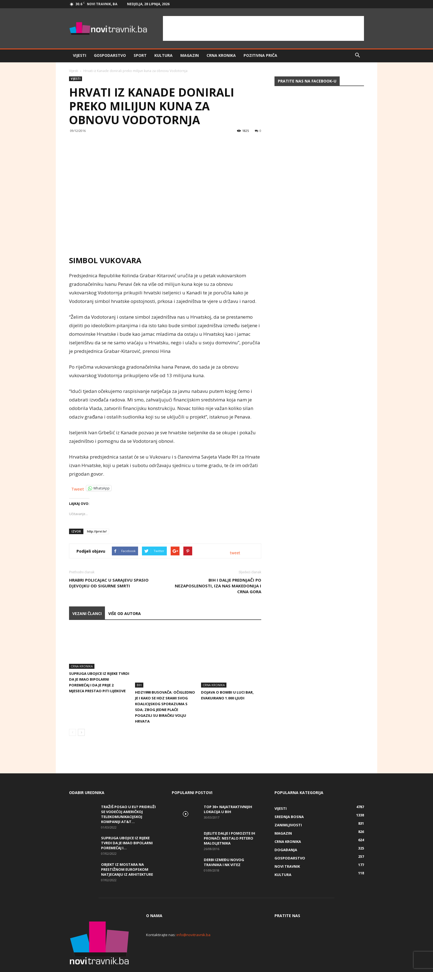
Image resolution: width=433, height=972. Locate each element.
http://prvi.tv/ (97, 531)
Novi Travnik (287, 847)
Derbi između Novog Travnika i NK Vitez (224, 843)
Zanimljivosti (288, 806)
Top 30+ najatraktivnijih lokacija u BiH (228, 790)
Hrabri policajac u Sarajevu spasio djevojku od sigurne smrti (109, 582)
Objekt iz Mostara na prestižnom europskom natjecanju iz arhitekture (127, 850)
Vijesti (79, 55)
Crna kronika (221, 55)
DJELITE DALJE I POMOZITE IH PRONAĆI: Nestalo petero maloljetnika (229, 819)
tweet (235, 552)
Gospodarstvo (110, 55)
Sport (140, 55)
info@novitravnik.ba (193, 916)
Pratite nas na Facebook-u (307, 81)
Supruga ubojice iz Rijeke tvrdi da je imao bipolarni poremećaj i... (127, 824)
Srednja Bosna (289, 797)
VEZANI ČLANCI (87, 613)
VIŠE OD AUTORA (124, 613)
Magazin (189, 55)
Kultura (163, 55)
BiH (139, 666)
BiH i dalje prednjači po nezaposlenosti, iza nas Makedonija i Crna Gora (218, 585)
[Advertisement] (263, 28)
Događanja (285, 831)
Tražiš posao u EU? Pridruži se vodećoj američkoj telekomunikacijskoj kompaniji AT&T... (128, 795)
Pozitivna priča (260, 55)
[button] (357, 55)
